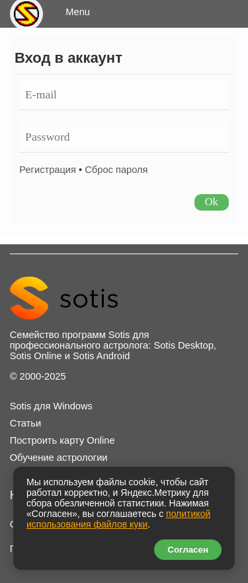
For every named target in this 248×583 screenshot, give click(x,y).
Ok (211, 201)
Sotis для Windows (51, 406)
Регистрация (47, 169)
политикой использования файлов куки (118, 519)
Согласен (187, 550)
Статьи (26, 423)
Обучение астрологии (59, 457)
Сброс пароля (116, 169)
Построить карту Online (62, 440)
